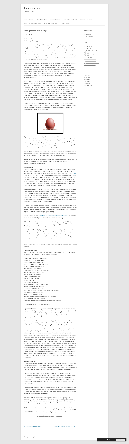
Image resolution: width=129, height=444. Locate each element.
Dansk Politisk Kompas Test (51, 16)
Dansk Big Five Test (35, 16)
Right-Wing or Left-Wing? (51, 23)
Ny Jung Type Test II (42, 19)
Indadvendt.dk (32, 8)
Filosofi (42, 416)
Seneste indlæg (66, 23)
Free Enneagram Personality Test (89, 16)
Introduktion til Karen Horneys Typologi (65, 426)
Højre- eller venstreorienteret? (32, 23)
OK (120, 439)
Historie (46, 416)
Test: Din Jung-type (55, 19)
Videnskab (86, 85)
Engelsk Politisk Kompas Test (69, 16)
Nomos (74, 173)
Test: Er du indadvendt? (70, 19)
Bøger (38, 416)
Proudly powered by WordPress (31, 437)
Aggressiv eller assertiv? (86, 19)
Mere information (110, 439)
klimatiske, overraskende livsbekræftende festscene (54, 216)
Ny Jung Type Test (28, 19)
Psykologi (51, 416)
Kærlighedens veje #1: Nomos (33, 426)
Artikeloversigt (87, 34)
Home (25, 16)
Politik (85, 81)
